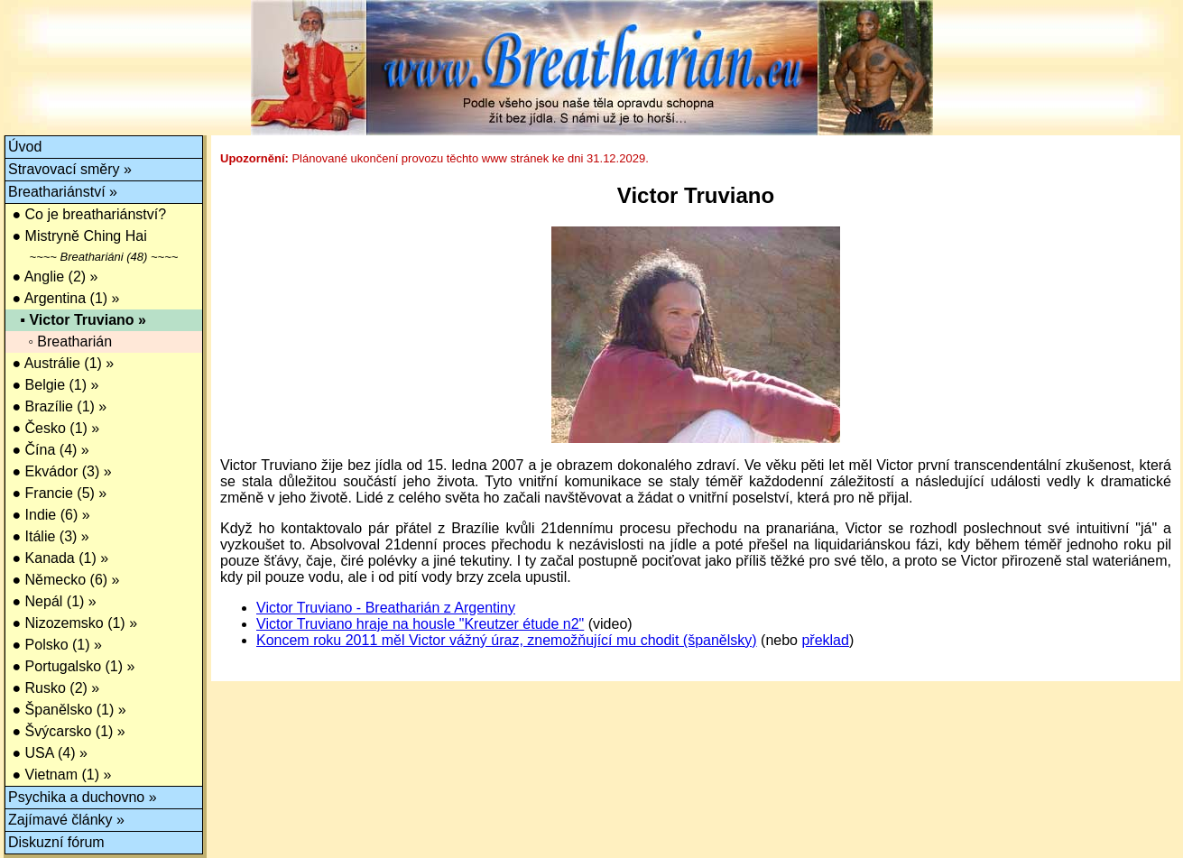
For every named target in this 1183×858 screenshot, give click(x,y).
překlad (824, 640)
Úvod (25, 146)
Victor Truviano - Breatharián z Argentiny (385, 607)
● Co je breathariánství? (87, 214)
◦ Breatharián (60, 341)
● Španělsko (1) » (67, 709)
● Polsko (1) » (55, 644)
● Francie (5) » (57, 493)
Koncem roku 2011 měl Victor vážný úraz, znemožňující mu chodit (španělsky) (506, 640)
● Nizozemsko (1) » (72, 623)
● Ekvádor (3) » (60, 471)
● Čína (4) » (48, 449)
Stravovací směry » (70, 169)
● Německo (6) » (63, 579)
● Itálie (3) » (48, 536)
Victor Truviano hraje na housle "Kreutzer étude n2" (420, 624)
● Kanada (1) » (58, 558)
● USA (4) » (48, 753)
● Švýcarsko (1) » (66, 731)
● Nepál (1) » (52, 601)
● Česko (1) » (53, 428)
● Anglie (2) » (53, 276)
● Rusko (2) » (53, 688)
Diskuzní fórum (56, 842)
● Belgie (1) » (53, 384)
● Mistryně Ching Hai (77, 236)
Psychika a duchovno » (82, 797)
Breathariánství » (62, 191)
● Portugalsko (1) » (71, 666)
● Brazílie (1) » (57, 406)
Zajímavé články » (66, 819)
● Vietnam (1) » (59, 774)
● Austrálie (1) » (61, 363)
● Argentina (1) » (64, 298)
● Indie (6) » (49, 514)
